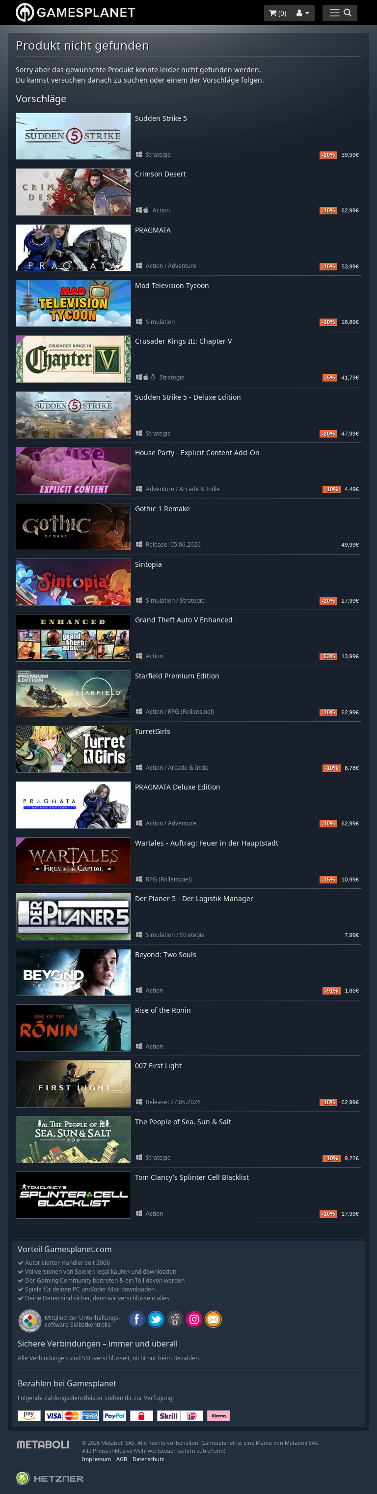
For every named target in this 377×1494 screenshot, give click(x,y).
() (277, 13)
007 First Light (158, 1065)
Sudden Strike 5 (161, 118)
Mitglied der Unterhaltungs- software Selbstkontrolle (82, 1321)
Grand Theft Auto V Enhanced (184, 619)
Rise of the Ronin (163, 1010)
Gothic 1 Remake (162, 508)
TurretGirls (152, 731)
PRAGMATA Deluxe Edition (177, 786)
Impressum (96, 1459)
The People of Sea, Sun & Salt (183, 1121)
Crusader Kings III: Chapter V (183, 341)
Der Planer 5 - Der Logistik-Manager (194, 898)
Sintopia (148, 564)
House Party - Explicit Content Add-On (197, 452)
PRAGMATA (153, 229)
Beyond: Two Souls (165, 954)
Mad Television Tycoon (172, 285)
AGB (121, 1459)
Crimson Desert (160, 173)
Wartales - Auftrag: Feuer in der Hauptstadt (206, 843)
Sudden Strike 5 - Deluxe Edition (188, 397)
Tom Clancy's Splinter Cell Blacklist (192, 1177)
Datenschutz (148, 1459)
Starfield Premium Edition (177, 675)
